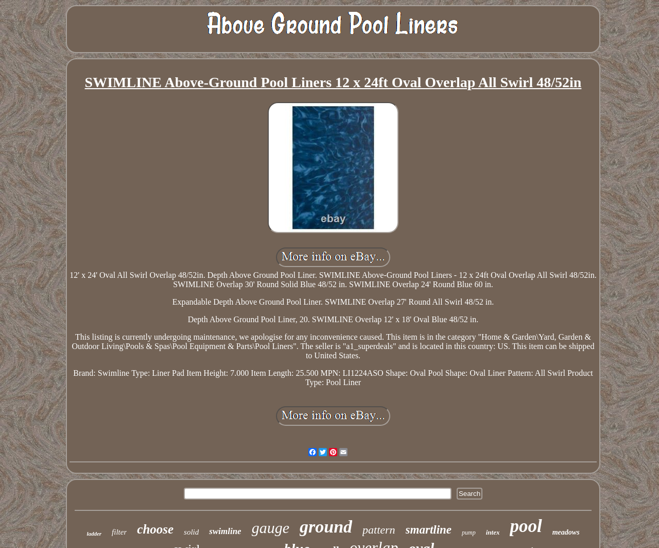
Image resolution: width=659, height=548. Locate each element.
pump (469, 532)
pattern (378, 529)
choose (155, 529)
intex (493, 532)
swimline (225, 531)
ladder (93, 533)
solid (191, 532)
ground (326, 526)
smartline (429, 529)
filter (119, 532)
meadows (566, 532)
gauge (270, 527)
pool (526, 526)
